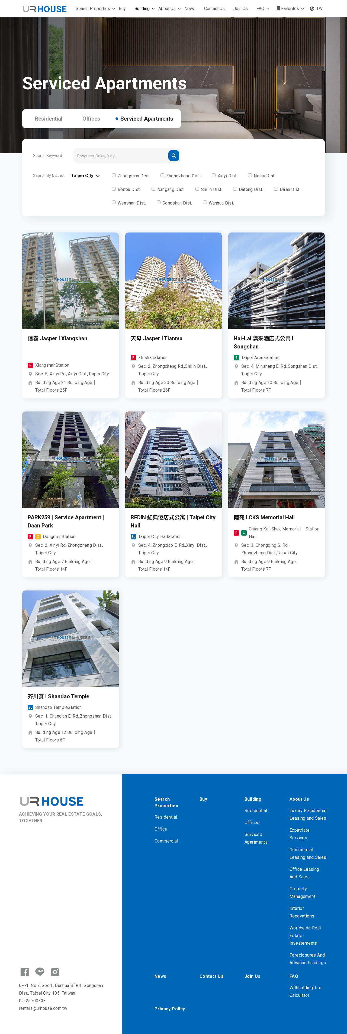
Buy (122, 8)
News (189, 8)
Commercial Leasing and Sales (308, 853)
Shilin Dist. (211, 189)
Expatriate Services (300, 834)
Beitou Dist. (129, 189)
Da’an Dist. (290, 189)
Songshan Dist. (177, 203)
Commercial (166, 841)
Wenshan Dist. (132, 203)
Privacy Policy (170, 1008)
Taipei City (86, 175)
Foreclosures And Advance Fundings (308, 959)
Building (142, 8)
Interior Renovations (302, 912)
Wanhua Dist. (221, 203)
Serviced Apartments (146, 118)
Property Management (302, 892)
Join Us (240, 8)
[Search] (127, 156)
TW (316, 8)
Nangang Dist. (171, 189)
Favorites (288, 8)
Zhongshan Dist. (134, 175)
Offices (91, 118)
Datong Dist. (251, 189)
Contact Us (214, 8)
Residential (48, 118)
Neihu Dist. (264, 175)
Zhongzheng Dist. (183, 175)
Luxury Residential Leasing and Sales (308, 814)
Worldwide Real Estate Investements (305, 935)
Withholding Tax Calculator (305, 991)
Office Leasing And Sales (304, 873)
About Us (167, 8)
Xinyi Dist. (227, 175)
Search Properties (93, 8)
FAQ (260, 8)
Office (161, 829)
